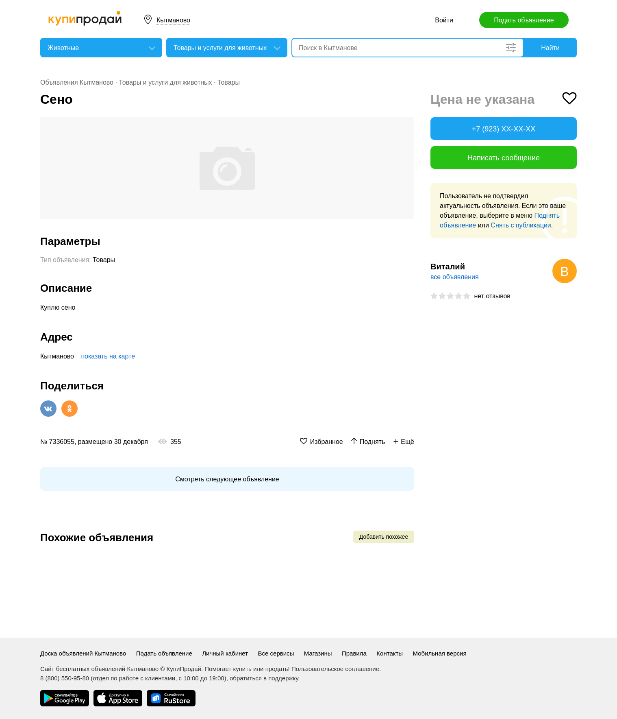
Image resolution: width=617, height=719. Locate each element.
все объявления (454, 276)
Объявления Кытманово (76, 82)
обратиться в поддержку (264, 678)
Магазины (318, 653)
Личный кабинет (225, 653)
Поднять (372, 441)
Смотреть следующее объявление (227, 479)
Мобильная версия (440, 653)
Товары (228, 82)
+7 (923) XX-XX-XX (504, 129)
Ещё (407, 441)
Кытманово (173, 20)
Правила (354, 653)
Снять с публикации (521, 225)
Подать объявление (524, 20)
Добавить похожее (383, 536)
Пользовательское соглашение (335, 668)
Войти (444, 20)
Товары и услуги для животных (165, 82)
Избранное (326, 441)
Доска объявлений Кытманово (83, 653)
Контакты (389, 653)
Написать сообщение (503, 158)
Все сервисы (276, 653)
